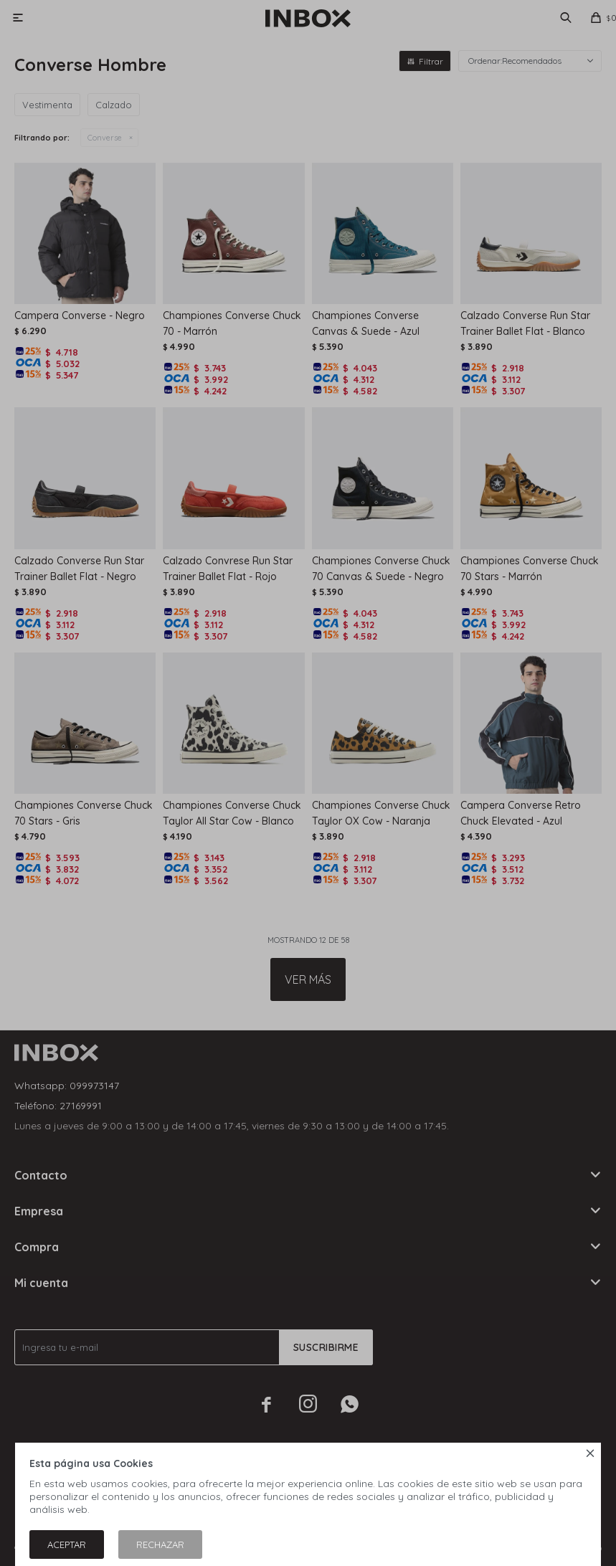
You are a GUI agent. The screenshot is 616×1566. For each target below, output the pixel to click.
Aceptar (66, 1544)
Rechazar (160, 1544)
